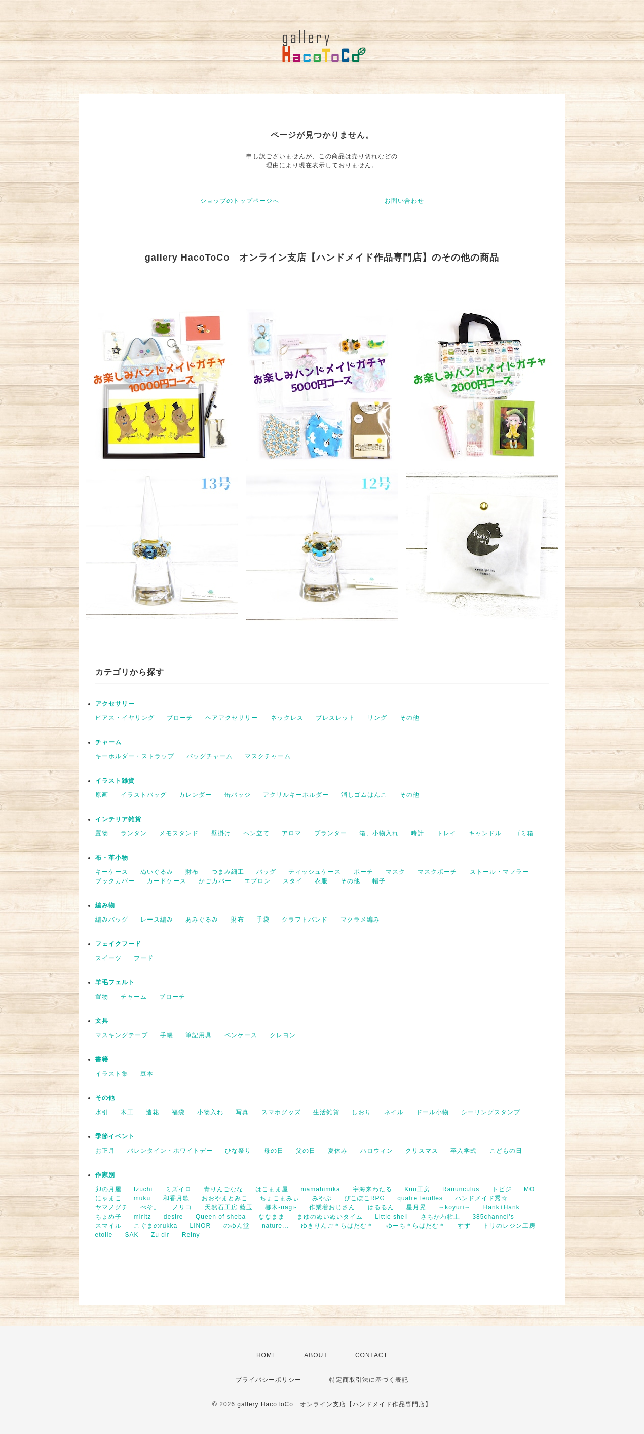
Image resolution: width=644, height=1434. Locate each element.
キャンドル (485, 833)
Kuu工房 (417, 1189)
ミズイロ (178, 1189)
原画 (101, 794)
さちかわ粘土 (440, 1216)
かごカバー (215, 881)
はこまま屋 (271, 1189)
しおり (361, 1112)
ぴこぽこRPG (364, 1198)
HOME (266, 1355)
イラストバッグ (144, 794)
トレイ (447, 833)
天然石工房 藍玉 (229, 1207)
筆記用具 (198, 1035)
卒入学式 (463, 1150)
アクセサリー (115, 703)
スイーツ (108, 958)
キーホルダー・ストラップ (134, 756)
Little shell (391, 1216)
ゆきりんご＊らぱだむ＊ (337, 1225)
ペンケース (240, 1035)
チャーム (108, 742)
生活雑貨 (326, 1112)
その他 (410, 717)
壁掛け (221, 833)
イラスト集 (111, 1073)
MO (529, 1189)
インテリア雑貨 (118, 819)
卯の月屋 (108, 1189)
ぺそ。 (150, 1207)
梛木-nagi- (281, 1207)
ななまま (271, 1216)
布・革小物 (111, 857)
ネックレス (287, 717)
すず (464, 1225)
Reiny (191, 1234)
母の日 (274, 1150)
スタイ (292, 881)
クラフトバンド (305, 919)
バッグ (266, 871)
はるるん (381, 1207)
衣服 (321, 881)
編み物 (105, 905)
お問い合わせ (404, 200)
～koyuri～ (454, 1207)
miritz (142, 1216)
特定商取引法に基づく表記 (368, 1379)
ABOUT (315, 1355)
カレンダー (195, 794)
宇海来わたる (372, 1189)
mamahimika (320, 1189)
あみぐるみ (201, 919)
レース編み (156, 919)
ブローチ (180, 717)
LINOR (200, 1225)
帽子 (379, 881)
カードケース (166, 881)
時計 (417, 833)
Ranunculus (460, 1189)
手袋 (263, 919)
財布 (192, 871)
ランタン (134, 833)
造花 (152, 1112)
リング (377, 717)
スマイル (108, 1225)
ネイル (394, 1112)
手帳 (166, 1035)
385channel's (493, 1216)
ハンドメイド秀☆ (481, 1198)
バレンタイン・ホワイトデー (170, 1150)
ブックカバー (115, 881)
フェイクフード (118, 943)
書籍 (101, 1059)
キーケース (111, 871)
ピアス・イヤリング (125, 717)
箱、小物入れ (379, 833)
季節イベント (115, 1136)
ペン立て (256, 833)
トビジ (502, 1189)
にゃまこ (108, 1198)
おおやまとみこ (225, 1198)
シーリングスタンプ (490, 1112)
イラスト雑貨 (115, 780)
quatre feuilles (420, 1198)
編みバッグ (111, 919)
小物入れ (210, 1112)
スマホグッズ (281, 1112)
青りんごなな (223, 1189)
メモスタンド (179, 833)
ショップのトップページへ (239, 200)
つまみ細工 (227, 871)
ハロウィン (376, 1150)
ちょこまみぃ (279, 1198)
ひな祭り (238, 1150)
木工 (127, 1112)
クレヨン (283, 1035)
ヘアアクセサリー (231, 717)
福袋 (178, 1112)
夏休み (338, 1150)
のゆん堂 (236, 1225)
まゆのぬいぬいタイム (330, 1216)
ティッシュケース (314, 871)
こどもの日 (505, 1150)
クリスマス (421, 1150)
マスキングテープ (121, 1035)
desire (173, 1216)
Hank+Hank (501, 1207)
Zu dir (160, 1234)
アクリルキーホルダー (296, 794)
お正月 (105, 1150)
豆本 (147, 1073)
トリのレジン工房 (509, 1225)
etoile (104, 1234)
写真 (242, 1112)
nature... (275, 1225)
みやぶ (322, 1198)
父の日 (306, 1150)
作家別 (105, 1175)
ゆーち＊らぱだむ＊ (415, 1225)
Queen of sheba (221, 1216)
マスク (395, 871)
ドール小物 (432, 1112)
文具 (101, 1020)
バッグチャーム (209, 756)
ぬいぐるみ (156, 871)
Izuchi (143, 1189)
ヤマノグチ (111, 1207)
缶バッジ (237, 794)
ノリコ (182, 1207)
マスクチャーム (268, 756)
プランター (330, 833)
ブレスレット (335, 717)
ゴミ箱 (524, 833)
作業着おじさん (332, 1207)
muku (142, 1198)
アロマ (291, 833)
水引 (101, 1112)
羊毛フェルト (115, 982)
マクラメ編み (360, 919)
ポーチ (363, 871)
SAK (132, 1234)
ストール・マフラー (499, 871)
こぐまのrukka (155, 1225)
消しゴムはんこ (364, 794)
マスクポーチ (437, 871)
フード (144, 958)
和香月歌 (176, 1198)
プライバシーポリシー (268, 1379)
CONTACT (371, 1355)
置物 (101, 833)
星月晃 (416, 1207)
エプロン (257, 881)
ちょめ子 (108, 1216)
